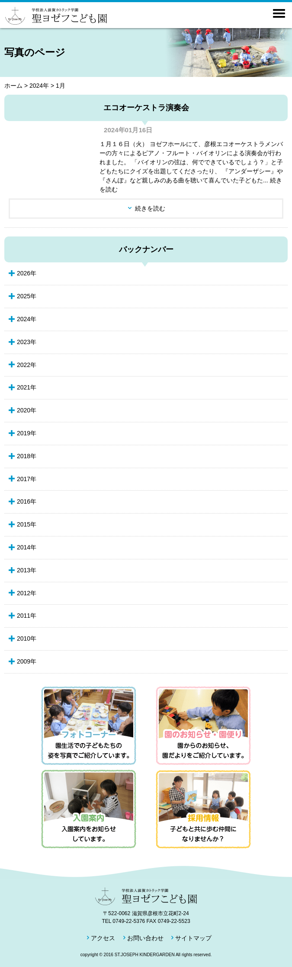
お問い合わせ (145, 938)
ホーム (13, 85)
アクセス (103, 938)
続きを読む (150, 208)
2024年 (39, 85)
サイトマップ (193, 938)
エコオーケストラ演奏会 (146, 107)
